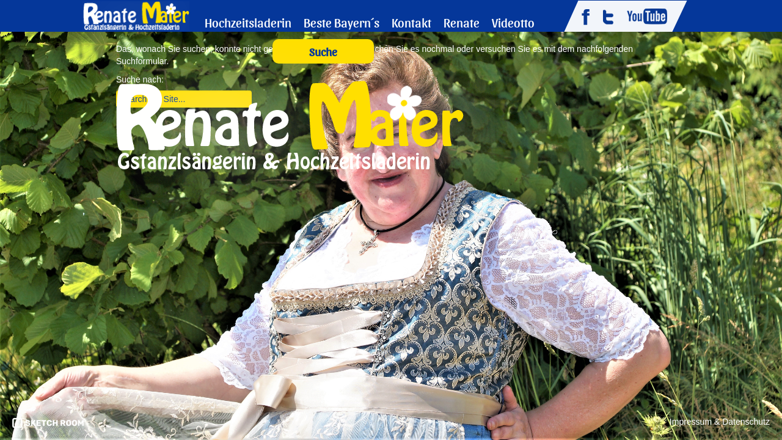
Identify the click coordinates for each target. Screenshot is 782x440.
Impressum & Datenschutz (720, 422)
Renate (462, 22)
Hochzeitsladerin (248, 22)
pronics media (48, 423)
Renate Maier (135, 15)
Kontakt (411, 22)
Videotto (513, 22)
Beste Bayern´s (341, 22)
